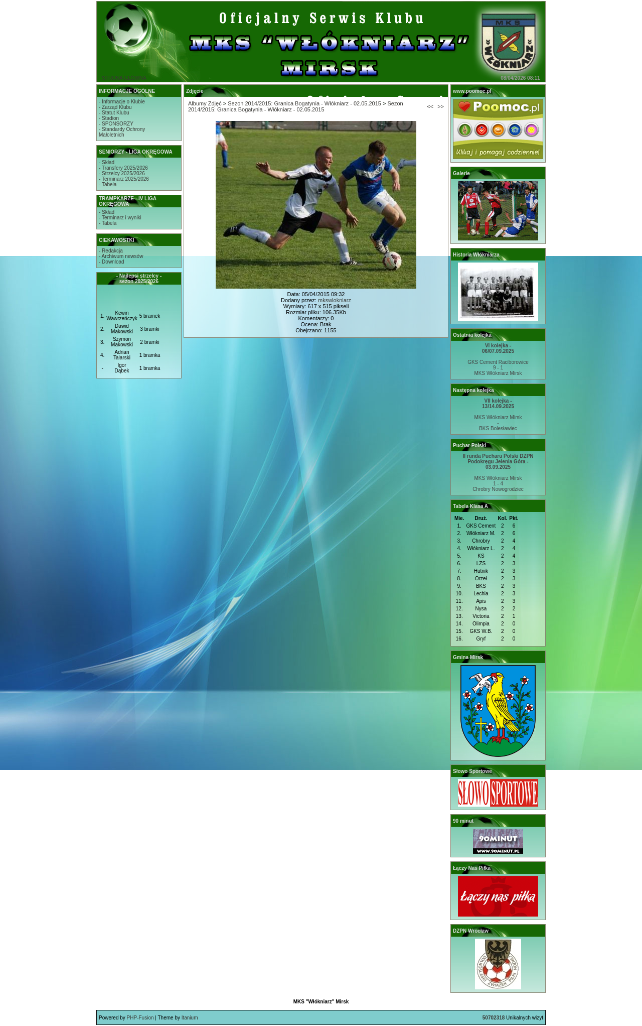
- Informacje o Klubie (122, 101)
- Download (111, 262)
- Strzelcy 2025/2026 (122, 173)
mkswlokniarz (334, 300)
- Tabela (107, 184)
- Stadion (109, 118)
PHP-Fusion (140, 1017)
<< (430, 106)
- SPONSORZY (116, 123)
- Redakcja (111, 250)
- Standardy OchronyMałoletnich (122, 132)
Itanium (190, 1017)
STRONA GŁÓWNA (124, 78)
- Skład (106, 162)
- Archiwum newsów (121, 256)
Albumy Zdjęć (205, 103)
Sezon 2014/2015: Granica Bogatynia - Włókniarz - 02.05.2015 (304, 103)
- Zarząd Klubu (115, 107)
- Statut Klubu (114, 112)
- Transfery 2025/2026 (123, 168)
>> (440, 106)
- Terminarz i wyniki (120, 217)
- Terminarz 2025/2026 (124, 179)
